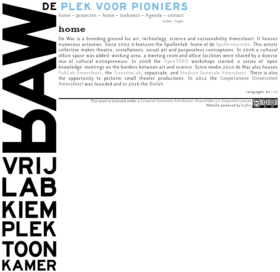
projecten (86, 15)
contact (176, 15)
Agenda (153, 15)
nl (276, 92)
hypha (246, 105)
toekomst (130, 15)
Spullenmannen (233, 44)
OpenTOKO (176, 61)
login (179, 21)
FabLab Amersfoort (80, 72)
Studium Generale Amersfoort (213, 72)
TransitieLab (127, 72)
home (65, 15)
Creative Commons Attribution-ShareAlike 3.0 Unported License (196, 101)
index (167, 21)
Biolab (156, 84)
